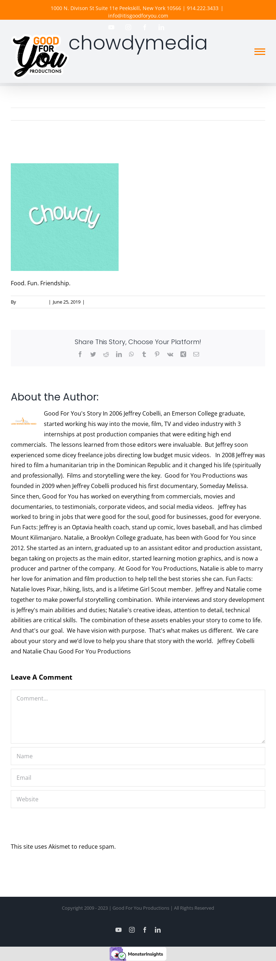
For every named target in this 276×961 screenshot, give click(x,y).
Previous (253, 114)
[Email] (138, 778)
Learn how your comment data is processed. (177, 846)
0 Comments (100, 302)
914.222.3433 (202, 8)
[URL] (138, 799)
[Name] (138, 756)
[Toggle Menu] (260, 51)
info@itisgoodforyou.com (138, 15)
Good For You (32, 302)
